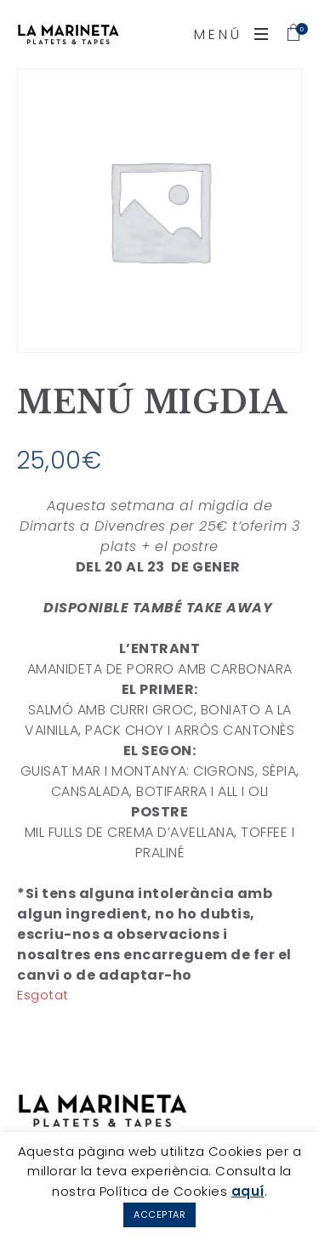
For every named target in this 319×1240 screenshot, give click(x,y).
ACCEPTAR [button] (159, 1214)
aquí (248, 1191)
